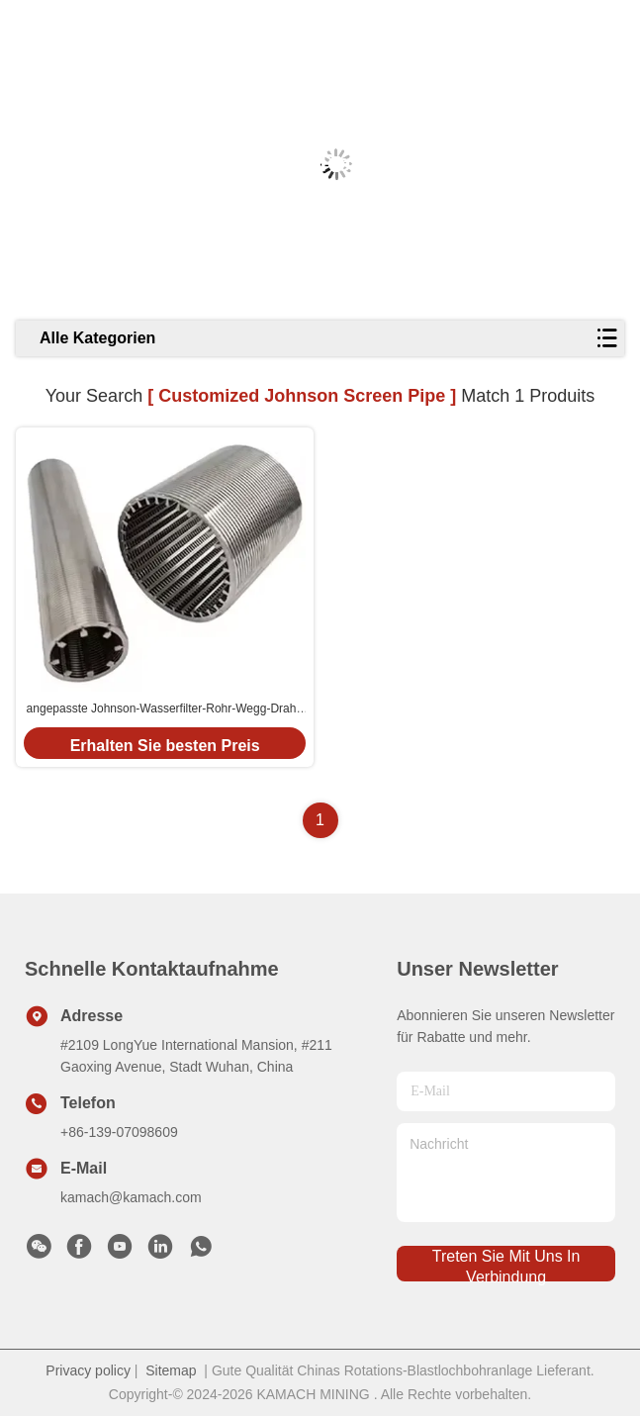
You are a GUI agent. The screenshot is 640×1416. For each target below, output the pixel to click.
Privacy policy (88, 1370)
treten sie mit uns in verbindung (506, 1264)
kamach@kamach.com (131, 1197)
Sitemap (170, 1370)
